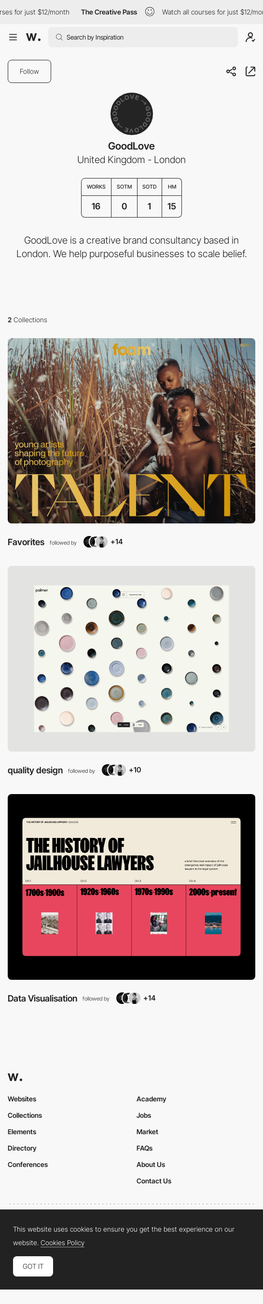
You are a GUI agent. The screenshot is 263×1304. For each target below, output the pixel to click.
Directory (22, 1148)
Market (147, 1131)
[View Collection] (131, 431)
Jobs (144, 1115)
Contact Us (154, 1181)
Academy (151, 1099)
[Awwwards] (33, 37)
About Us (151, 1164)
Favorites (26, 541)
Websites (22, 1099)
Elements (22, 1131)
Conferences (28, 1164)
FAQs (144, 1148)
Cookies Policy (62, 1242)
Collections (25, 1115)
